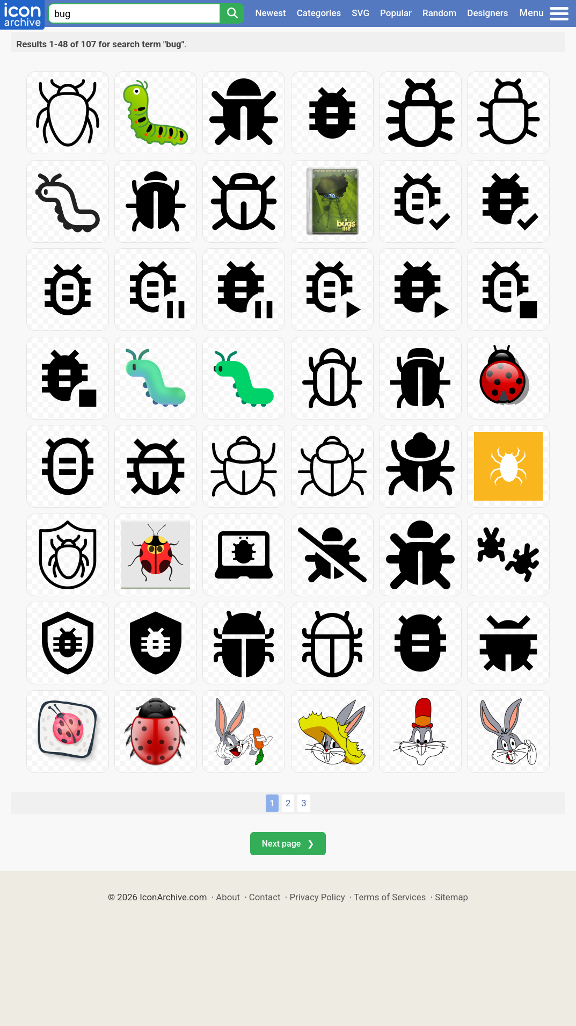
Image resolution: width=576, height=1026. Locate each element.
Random (439, 13)
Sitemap (451, 897)
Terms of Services (390, 897)
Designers (487, 13)
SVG (360, 13)
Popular (396, 13)
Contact (265, 897)
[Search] (232, 13)
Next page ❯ (288, 844)
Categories (319, 13)
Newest (270, 13)
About (228, 897)
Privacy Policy (317, 897)
